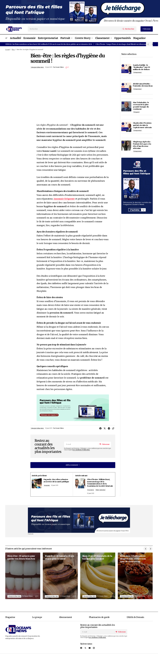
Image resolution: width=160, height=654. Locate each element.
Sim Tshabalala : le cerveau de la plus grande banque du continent (141, 105)
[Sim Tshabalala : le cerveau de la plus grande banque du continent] (126, 106)
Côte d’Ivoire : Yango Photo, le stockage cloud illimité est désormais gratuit (124, 44)
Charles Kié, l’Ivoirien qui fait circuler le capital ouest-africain (142, 125)
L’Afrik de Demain (135, 619)
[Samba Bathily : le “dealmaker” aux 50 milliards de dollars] (126, 69)
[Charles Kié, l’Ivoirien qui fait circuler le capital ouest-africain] (126, 127)
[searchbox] (75, 28)
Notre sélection (102, 492)
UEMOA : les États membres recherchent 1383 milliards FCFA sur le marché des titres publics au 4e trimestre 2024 (48, 44)
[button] (6, 38)
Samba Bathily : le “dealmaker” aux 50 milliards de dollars (141, 67)
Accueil (7, 49)
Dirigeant (136, 112)
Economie (92, 492)
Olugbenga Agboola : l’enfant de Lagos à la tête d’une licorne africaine (142, 145)
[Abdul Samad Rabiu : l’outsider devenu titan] (126, 88)
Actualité (49, 487)
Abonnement (65, 619)
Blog (13, 49)
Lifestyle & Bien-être (37, 67)
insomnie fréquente (65, 198)
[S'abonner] (104, 444)
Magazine (10, 619)
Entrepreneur (138, 72)
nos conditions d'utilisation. (81, 450)
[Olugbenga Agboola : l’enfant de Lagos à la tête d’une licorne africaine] (126, 146)
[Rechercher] (128, 29)
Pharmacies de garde (99, 619)
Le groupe (37, 619)
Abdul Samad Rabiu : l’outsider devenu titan (142, 85)
